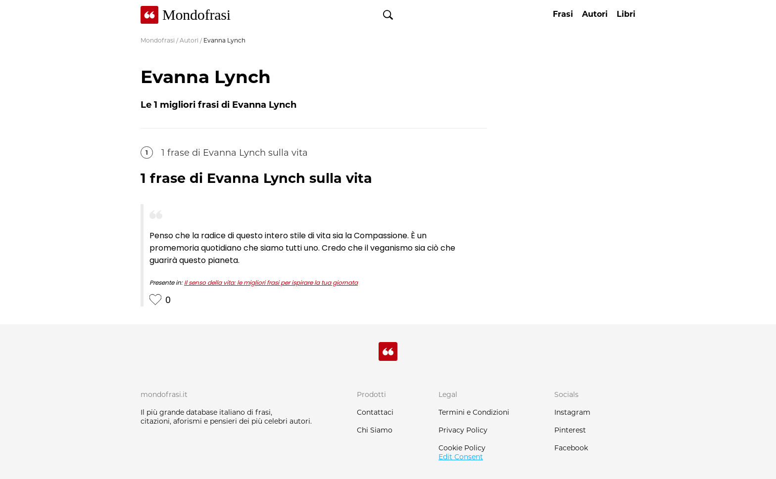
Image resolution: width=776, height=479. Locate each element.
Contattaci (375, 412)
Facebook (571, 447)
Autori (189, 40)
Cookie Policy (461, 447)
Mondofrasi (158, 40)
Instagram (572, 412)
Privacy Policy (462, 430)
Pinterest (570, 430)
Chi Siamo (374, 430)
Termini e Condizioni (473, 412)
